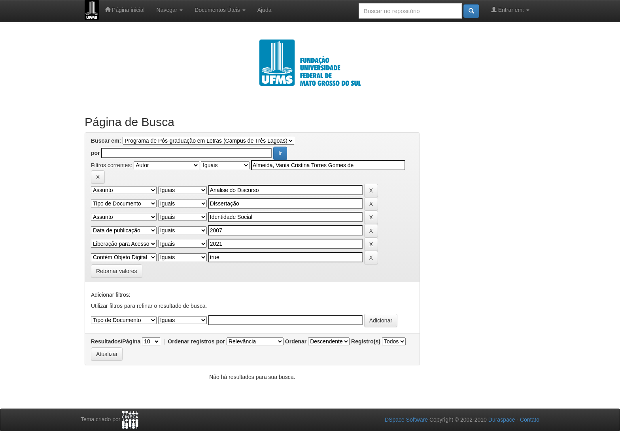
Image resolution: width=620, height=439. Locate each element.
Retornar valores (116, 271)
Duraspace (501, 419)
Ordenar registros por (196, 341)
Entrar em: (510, 9)
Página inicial (124, 9)
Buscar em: (106, 141)
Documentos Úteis (220, 10)
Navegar (170, 10)
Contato (529, 419)
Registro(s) (365, 341)
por (95, 153)
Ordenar (295, 341)
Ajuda (264, 10)
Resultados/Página (115, 341)
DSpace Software (406, 419)
